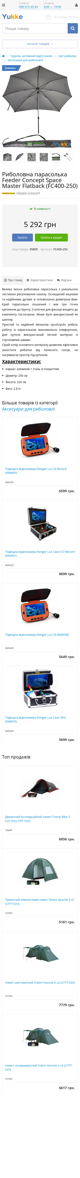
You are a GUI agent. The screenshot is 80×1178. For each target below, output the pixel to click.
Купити (22, 237)
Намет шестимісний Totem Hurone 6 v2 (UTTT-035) (40, 982)
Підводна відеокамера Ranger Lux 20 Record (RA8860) (35, 471)
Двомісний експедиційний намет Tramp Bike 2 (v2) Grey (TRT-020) (37, 819)
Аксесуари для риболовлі (28, 409)
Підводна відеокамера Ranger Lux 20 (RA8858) (37, 635)
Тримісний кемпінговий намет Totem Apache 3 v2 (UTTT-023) (39, 902)
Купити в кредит (51, 237)
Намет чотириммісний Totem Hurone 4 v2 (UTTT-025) (39, 1067)
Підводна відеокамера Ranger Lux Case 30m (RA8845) (35, 720)
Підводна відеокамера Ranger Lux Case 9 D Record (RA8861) (40, 554)
